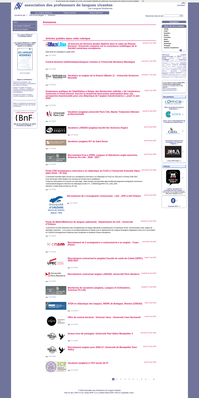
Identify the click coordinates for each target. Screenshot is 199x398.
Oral (180, 69)
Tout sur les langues (36, 15)
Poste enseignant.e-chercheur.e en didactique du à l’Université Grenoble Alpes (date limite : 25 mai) (93, 172)
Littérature (179, 68)
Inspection (173, 66)
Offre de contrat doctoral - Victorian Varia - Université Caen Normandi (104, 317)
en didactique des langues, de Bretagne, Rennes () (105, 303)
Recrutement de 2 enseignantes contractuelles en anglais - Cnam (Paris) (103, 243)
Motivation (168, 69)
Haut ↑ (132, 393)
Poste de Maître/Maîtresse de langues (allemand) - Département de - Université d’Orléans (89, 223)
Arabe (175, 56)
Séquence (184, 75)
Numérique (167, 43)
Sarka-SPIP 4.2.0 (91, 393)
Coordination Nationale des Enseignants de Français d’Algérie (174, 142)
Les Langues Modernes (43, 13)
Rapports (178, 74)
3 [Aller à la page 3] (120, 379)
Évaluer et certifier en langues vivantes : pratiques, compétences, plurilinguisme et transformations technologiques (24, 90)
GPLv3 (117, 393)
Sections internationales (173, 75)
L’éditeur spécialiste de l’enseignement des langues (173, 189)
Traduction (181, 77)
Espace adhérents (96, 13)
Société (163, 77)
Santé (181, 74)
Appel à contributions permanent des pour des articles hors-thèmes (24, 105)
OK (143, 1)
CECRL (164, 58)
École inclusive (177, 61)
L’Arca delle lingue (173, 161)
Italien (166, 39)
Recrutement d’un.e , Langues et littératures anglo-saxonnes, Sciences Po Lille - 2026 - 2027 (103, 156)
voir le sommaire (25, 73)
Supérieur (167, 77)
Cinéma (184, 58)
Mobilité (166, 41)
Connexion (181, 5)
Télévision (172, 77)
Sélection (180, 75)
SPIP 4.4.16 (78, 393)
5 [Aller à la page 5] (129, 379)
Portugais (167, 45)
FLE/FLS (175, 64)
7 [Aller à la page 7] (137, 379)
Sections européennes (171, 47)
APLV (15, 22)
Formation (167, 37)
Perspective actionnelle (178, 71)
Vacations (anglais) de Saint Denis (88, 141)
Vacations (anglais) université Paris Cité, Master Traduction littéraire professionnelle (103, 113)
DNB (167, 61)
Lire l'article (52, 55)
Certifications (171, 58)
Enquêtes (167, 33)
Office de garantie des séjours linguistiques (174, 108)
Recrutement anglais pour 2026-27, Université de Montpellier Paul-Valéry (102, 348)
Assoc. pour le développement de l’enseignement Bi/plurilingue (174, 121)
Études (166, 35)
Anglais (184, 55)
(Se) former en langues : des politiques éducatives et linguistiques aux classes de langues (24, 83)
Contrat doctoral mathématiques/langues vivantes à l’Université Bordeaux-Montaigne (90, 62)
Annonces (51, 15)
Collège (165, 59)
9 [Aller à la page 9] (145, 379)
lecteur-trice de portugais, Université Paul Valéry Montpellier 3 (100, 333)
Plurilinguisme (165, 72)
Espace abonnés (70, 13)
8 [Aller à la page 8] (141, 379)
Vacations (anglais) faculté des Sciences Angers (98, 128)
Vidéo (185, 77)
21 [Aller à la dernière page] (154, 379)
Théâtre (176, 77)
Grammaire (164, 66)
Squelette (125, 393)
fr (183, 3)
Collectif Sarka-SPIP (106, 393)
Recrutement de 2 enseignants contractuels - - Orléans (104, 196)
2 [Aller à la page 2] (116, 379)
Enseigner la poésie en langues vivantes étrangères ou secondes (23, 95)
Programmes (172, 74)
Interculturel (179, 66)
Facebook (173, 206)
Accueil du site (20, 15)
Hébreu (169, 66)
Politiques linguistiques (175, 72)
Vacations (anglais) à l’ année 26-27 (88, 363)
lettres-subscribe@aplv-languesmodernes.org (170, 89)
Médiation (163, 69)
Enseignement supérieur (174, 63)
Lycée (185, 68)
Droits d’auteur (171, 61)
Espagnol (183, 63)
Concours (172, 59)
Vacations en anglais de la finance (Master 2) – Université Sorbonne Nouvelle (103, 76)
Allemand (165, 55)
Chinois (178, 58)
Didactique (183, 60)
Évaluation (168, 64)
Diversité (163, 61)
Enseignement (165, 63)
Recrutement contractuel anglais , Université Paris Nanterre (103, 274)
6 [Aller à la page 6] (133, 379)
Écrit (181, 61)
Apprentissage (167, 56)
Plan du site (68, 393)
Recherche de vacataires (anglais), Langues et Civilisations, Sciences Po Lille (99, 289)
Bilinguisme (184, 56)
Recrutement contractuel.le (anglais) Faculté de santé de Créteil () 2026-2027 (105, 259)
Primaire (165, 74)
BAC (179, 56)
